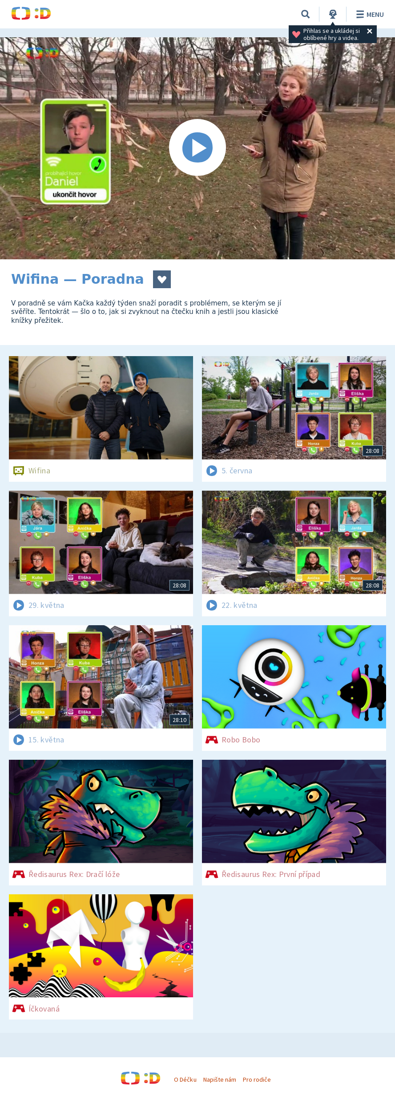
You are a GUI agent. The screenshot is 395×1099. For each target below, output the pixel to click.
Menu (368, 14)
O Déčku (185, 1079)
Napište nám (219, 1079)
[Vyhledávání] (305, 14)
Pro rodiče (257, 1079)
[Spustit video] (197, 148)
